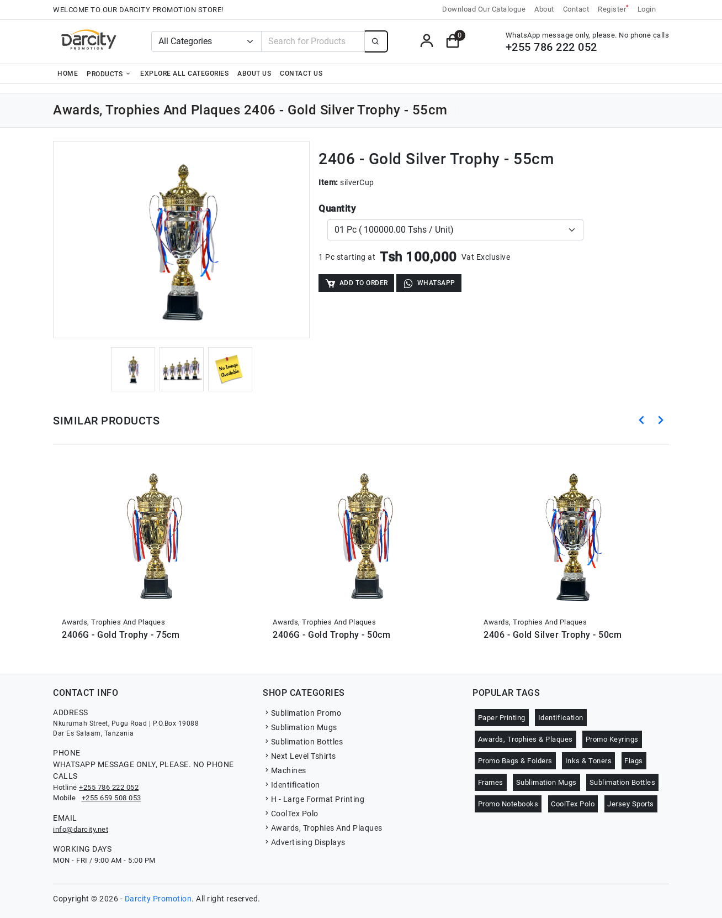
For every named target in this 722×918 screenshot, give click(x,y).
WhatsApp (428, 283)
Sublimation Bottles (303, 741)
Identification (291, 784)
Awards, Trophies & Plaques (525, 739)
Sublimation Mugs (300, 727)
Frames (490, 782)
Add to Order (356, 283)
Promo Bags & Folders (515, 761)
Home (67, 73)
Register (613, 8)
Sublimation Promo (302, 713)
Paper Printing (501, 718)
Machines (284, 770)
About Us (254, 73)
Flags (633, 761)
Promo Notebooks (508, 804)
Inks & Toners (588, 761)
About (544, 9)
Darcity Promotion (158, 898)
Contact (576, 9)
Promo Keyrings (612, 739)
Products (109, 73)
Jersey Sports (630, 804)
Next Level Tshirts (299, 756)
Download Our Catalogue (483, 9)
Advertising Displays (304, 842)
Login (647, 9)
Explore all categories (184, 73)
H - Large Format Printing (313, 799)
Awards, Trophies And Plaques (323, 827)
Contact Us (301, 73)
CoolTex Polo (290, 813)
